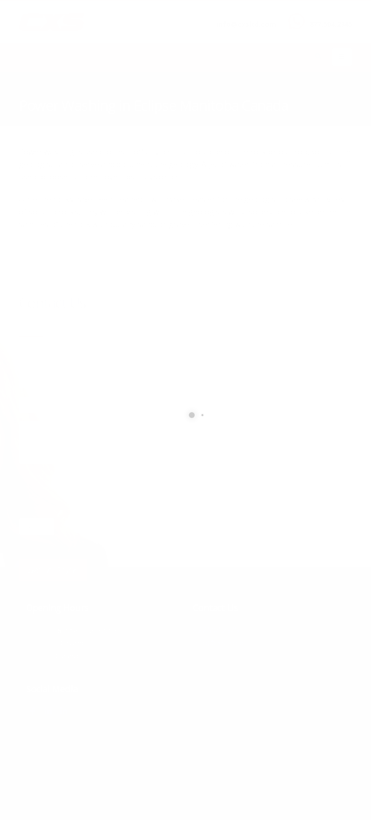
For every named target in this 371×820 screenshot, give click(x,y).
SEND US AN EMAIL (241, 16)
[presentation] (92, 491)
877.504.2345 (331, 24)
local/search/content (76, 91)
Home (27, 91)
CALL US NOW (329, 16)
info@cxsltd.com (246, 24)
